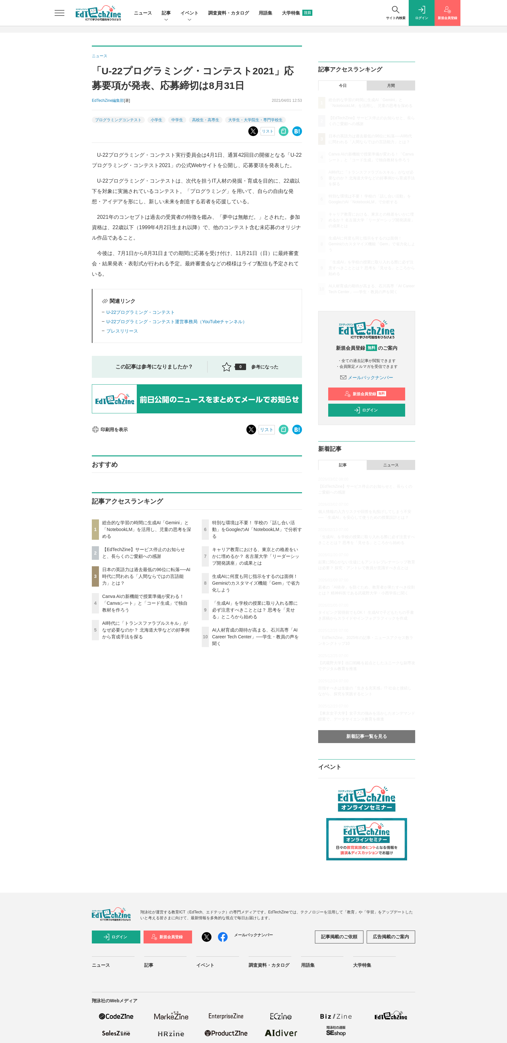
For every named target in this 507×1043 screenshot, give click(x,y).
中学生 (177, 120)
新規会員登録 (365, 394)
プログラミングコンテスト (118, 120)
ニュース (143, 13)
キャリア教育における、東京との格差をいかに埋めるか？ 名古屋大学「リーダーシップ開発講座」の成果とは (255, 556)
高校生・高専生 (205, 120)
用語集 (265, 13)
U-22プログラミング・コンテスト (140, 312)
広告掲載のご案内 (391, 936)
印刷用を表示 (110, 429)
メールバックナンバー (366, 377)
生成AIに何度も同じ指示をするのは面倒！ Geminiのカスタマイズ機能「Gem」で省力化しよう (256, 583)
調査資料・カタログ (228, 13)
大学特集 (297, 13)
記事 (166, 13)
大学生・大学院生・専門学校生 (255, 120)
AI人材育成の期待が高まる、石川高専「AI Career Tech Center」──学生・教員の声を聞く (255, 636)
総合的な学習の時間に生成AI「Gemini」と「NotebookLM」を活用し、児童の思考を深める (146, 529)
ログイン (366, 410)
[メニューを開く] (59, 13)
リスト (268, 131)
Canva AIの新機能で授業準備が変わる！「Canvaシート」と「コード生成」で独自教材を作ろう (145, 603)
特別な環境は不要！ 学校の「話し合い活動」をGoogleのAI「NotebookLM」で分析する (257, 529)
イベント (189, 13)
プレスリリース (122, 331)
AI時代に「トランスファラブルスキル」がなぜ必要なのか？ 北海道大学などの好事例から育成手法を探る (145, 630)
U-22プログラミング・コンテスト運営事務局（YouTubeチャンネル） (176, 321)
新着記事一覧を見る (366, 736)
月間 (391, 85)
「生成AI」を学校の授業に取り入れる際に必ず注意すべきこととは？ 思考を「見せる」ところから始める (255, 610)
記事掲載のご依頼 (339, 936)
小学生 (156, 120)
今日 (343, 85)
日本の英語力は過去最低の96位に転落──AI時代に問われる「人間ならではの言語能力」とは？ (146, 576)
